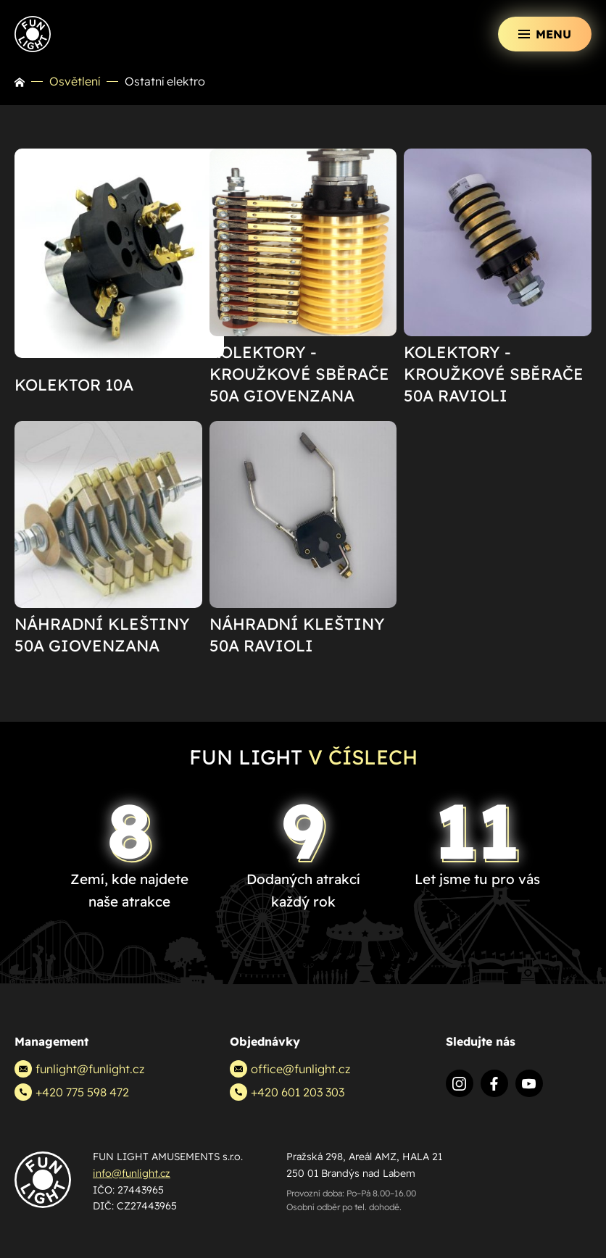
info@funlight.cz (131, 1173)
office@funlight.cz (290, 1069)
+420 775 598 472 (71, 1092)
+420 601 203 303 (287, 1092)
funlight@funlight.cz (79, 1069)
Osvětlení (74, 81)
